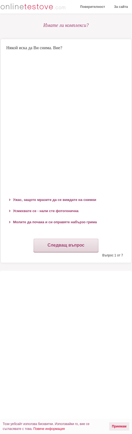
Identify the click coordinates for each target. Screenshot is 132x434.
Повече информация (49, 429)
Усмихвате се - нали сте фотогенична (45, 211)
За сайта (121, 7)
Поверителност (92, 7)
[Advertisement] (66, 123)
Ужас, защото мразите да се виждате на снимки (54, 200)
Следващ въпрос (66, 245)
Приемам (119, 426)
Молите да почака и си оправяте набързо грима (55, 222)
